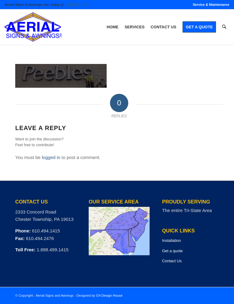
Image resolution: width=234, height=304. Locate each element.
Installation (171, 240)
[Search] (224, 27)
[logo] (33, 27)
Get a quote (172, 251)
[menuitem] (209, 4)
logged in (51, 157)
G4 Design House (109, 295)
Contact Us (172, 261)
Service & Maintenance (211, 4)
